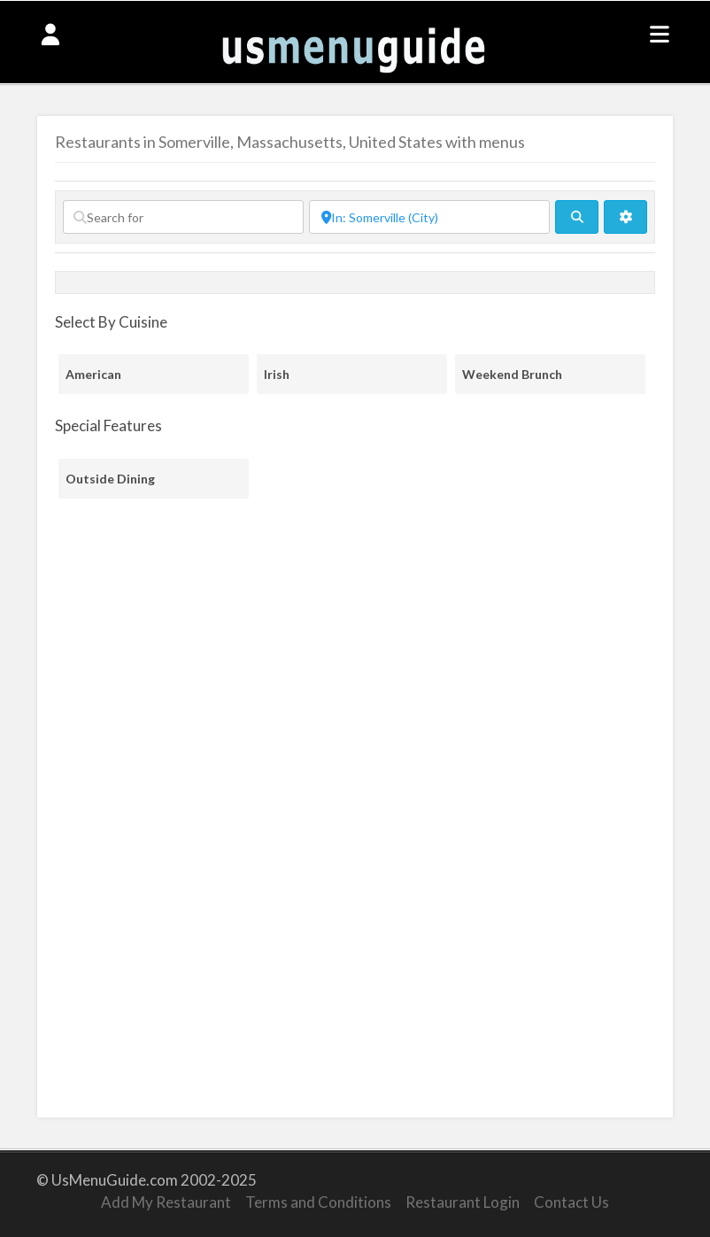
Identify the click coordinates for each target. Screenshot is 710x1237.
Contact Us (571, 1202)
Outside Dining (110, 478)
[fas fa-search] (576, 217)
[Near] (429, 217)
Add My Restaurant (166, 1202)
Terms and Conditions (318, 1202)
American (93, 374)
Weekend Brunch (512, 374)
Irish (276, 374)
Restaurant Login (462, 1202)
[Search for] (183, 217)
